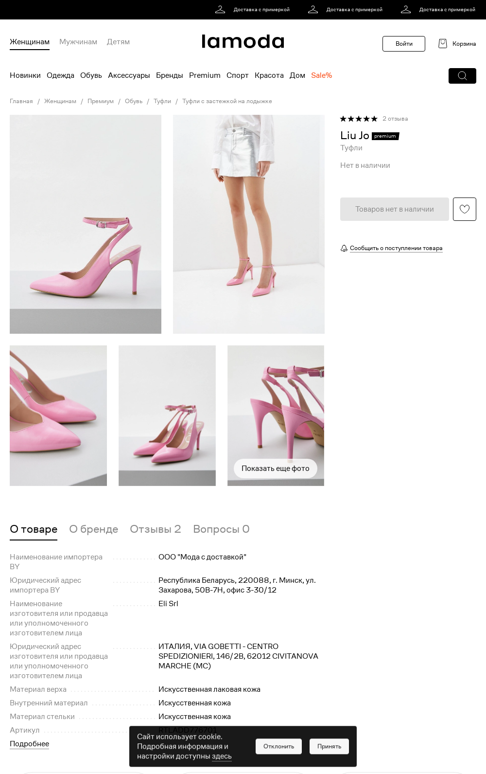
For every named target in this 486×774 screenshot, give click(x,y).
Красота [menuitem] (269, 75)
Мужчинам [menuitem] (78, 42)
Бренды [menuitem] (169, 75)
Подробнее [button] (29, 744)
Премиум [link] (100, 101)
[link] (254, 9)
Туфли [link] (162, 101)
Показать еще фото (276, 468)
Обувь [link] (133, 101)
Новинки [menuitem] (25, 75)
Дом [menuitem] (297, 75)
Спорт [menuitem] (237, 75)
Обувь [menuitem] (91, 75)
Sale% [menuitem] (321, 75)
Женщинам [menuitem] (30, 42)
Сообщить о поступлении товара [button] (396, 248)
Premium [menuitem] (205, 75)
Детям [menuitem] (118, 42)
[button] (462, 76)
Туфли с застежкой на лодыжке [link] (227, 101)
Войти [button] (404, 43)
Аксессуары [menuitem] (129, 75)
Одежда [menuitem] (60, 75)
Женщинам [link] (60, 101)
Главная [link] (21, 101)
